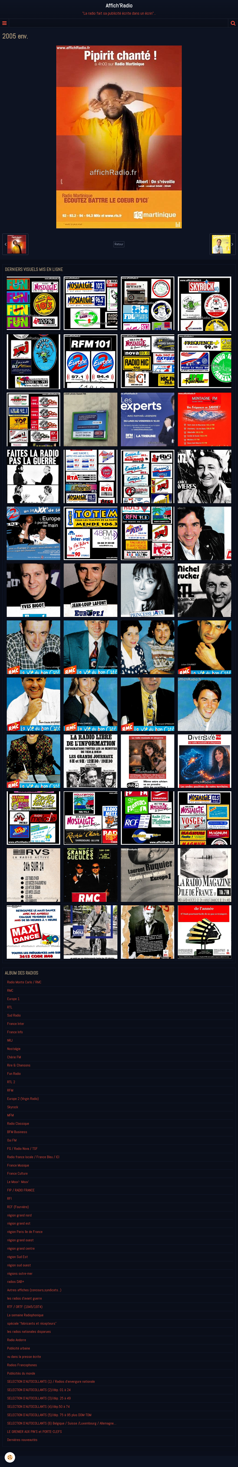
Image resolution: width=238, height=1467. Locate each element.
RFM (10, 1090)
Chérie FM (14, 1057)
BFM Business (17, 1131)
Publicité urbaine (18, 1348)
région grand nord (19, 1215)
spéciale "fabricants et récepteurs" (31, 1323)
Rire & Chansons (18, 1065)
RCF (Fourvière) (18, 1206)
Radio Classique (18, 1123)
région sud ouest (19, 1265)
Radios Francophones (22, 1365)
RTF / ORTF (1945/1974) (25, 1306)
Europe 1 (13, 998)
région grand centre (21, 1248)
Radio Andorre (16, 1339)
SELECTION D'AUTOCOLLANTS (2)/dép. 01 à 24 (39, 1389)
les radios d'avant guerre (24, 1298)
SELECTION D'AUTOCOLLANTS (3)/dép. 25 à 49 (39, 1398)
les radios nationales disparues (29, 1331)
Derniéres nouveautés (22, 1439)
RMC (10, 990)
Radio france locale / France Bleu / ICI (33, 1156)
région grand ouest (20, 1240)
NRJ (10, 1040)
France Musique (18, 1165)
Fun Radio (14, 1073)
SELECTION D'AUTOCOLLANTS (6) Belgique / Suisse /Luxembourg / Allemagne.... (61, 1423)
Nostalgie (13, 1048)
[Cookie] (10, 1457)
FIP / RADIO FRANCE (21, 1190)
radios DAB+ (15, 1281)
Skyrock (12, 1107)
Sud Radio (14, 1015)
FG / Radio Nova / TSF (22, 1148)
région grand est (18, 1223)
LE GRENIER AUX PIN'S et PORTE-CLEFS (34, 1431)
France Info (15, 1032)
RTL (9, 1007)
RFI (9, 1198)
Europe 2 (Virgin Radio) (23, 1098)
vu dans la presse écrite (24, 1356)
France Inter (15, 1023)
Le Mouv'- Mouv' (18, 1181)
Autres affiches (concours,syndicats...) (34, 1290)
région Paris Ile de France (25, 1231)
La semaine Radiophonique (25, 1315)
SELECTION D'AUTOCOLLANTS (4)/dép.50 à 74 (38, 1406)
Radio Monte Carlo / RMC (24, 982)
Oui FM (12, 1140)
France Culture (17, 1173)
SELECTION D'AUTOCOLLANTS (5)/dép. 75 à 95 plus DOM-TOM (49, 1414)
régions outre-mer (20, 1273)
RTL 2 (11, 1081)
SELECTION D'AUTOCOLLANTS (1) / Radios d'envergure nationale (51, 1381)
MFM (10, 1115)
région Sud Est (17, 1256)
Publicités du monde (21, 1373)
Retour (119, 244)
